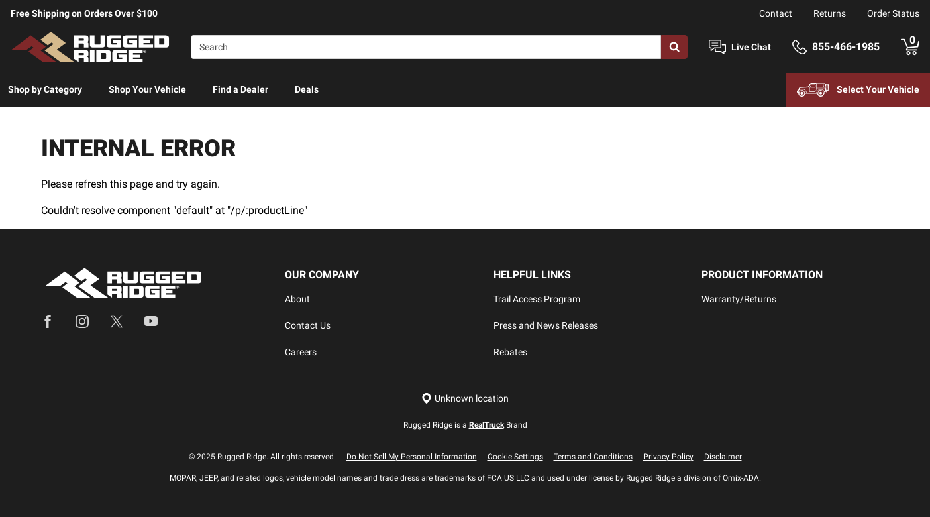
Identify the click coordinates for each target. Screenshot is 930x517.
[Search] (426, 47)
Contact (775, 13)
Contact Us (308, 325)
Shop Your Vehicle (147, 89)
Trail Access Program (536, 299)
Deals (307, 89)
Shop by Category (45, 89)
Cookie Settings (515, 456)
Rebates (510, 352)
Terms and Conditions (593, 456)
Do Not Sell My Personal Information (411, 456)
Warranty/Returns (738, 299)
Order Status (893, 13)
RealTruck (486, 425)
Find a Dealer (240, 89)
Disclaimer (723, 456)
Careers (301, 352)
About (297, 299)
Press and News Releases (545, 325)
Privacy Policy (668, 456)
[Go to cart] (910, 47)
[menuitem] (45, 90)
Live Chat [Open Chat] (751, 47)
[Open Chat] (717, 47)
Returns (829, 13)
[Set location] (465, 399)
